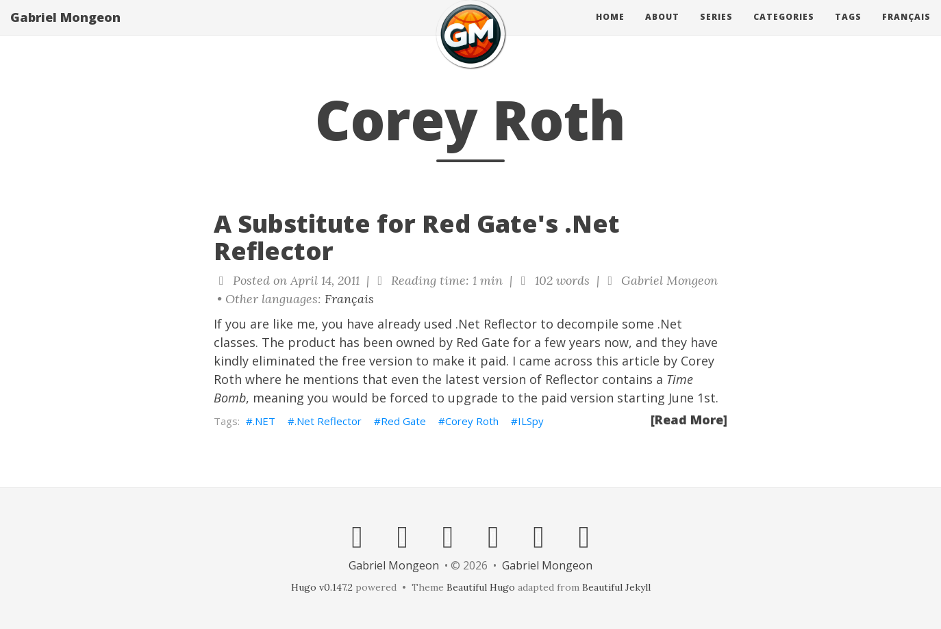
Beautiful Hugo (481, 587)
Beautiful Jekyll (616, 587)
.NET (264, 421)
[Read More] (689, 419)
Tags (848, 30)
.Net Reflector (328, 421)
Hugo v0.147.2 (322, 587)
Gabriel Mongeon (65, 31)
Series (716, 30)
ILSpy (531, 421)
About (662, 30)
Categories (783, 30)
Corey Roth (472, 421)
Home (610, 30)
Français (906, 30)
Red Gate (483, 342)
